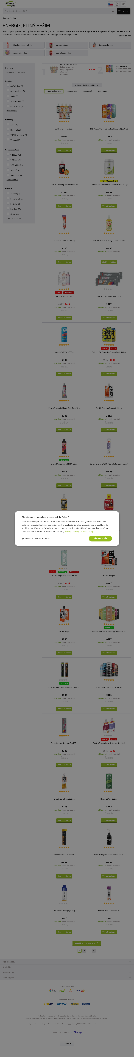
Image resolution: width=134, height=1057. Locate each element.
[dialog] (67, 528)
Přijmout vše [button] (100, 538)
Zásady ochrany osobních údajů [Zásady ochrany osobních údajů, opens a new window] (79, 531)
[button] (36, 538)
